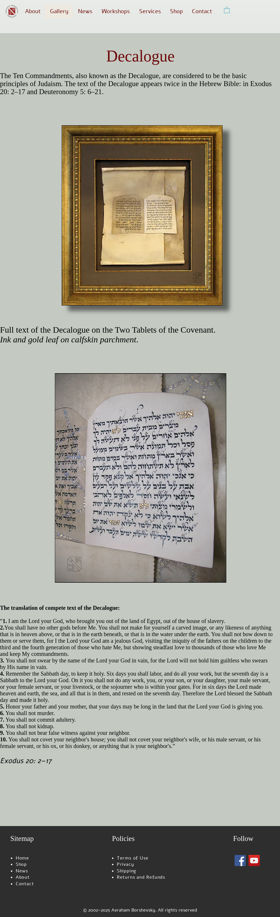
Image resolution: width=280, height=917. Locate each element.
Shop (21, 864)
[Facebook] (240, 860)
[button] (227, 9)
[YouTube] (254, 860)
